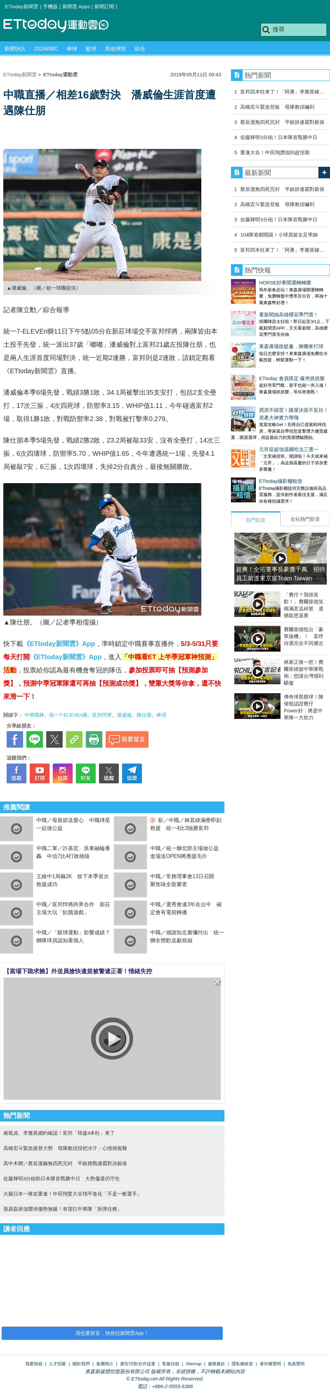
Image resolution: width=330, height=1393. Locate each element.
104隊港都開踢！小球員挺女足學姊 (279, 234)
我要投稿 (34, 1363)
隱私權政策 (242, 1363)
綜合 (140, 49)
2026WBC (46, 49)
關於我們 (81, 1363)
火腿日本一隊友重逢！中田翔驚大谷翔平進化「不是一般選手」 (72, 1194)
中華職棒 (34, 715)
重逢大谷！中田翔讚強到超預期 (275, 152)
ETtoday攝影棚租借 (252, 448)
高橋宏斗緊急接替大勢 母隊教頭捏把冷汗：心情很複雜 (65, 1148)
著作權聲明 (270, 1363)
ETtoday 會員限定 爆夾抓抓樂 (264, 358)
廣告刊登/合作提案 (138, 1363)
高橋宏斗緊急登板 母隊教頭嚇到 (277, 107)
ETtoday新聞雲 (21, 6)
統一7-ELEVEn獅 (68, 715)
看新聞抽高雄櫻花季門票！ (260, 308)
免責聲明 (296, 1363)
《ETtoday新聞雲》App (59, 643)
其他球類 (115, 49)
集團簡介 (105, 1363)
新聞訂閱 (104, 6)
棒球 (72, 49)
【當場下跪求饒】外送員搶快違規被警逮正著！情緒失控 (78, 971)
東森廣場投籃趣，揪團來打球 (263, 333)
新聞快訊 (14, 49)
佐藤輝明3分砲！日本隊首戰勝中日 (278, 137)
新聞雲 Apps (76, 6)
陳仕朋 (144, 715)
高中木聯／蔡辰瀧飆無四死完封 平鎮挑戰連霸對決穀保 (65, 1163)
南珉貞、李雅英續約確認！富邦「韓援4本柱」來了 (59, 1133)
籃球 (91, 49)
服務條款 (216, 1363)
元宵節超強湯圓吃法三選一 (260, 423)
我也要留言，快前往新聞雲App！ (112, 1333)
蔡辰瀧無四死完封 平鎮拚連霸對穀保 (282, 122)
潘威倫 (124, 715)
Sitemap (194, 1363)
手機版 (50, 6)
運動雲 (61, 25)
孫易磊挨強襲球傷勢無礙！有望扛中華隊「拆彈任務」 (62, 1209)
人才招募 (57, 1363)
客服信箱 (170, 1363)
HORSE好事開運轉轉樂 (257, 282)
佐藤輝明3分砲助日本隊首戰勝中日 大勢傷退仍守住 (61, 1178)
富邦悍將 (102, 715)
